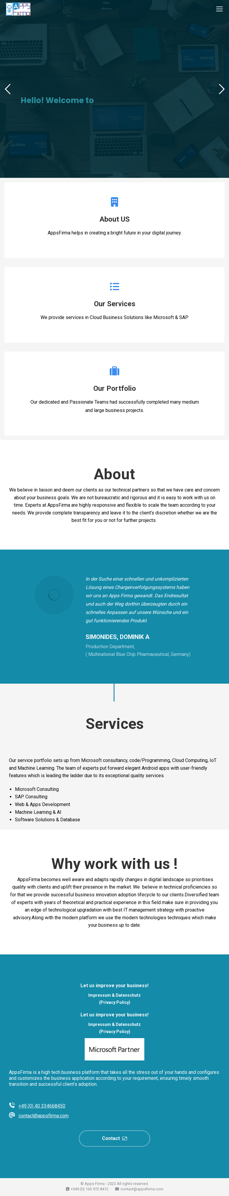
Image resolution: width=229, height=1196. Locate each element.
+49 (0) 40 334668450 (41, 1106)
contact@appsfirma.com (43, 1116)
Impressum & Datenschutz (114, 995)
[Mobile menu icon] (219, 9)
